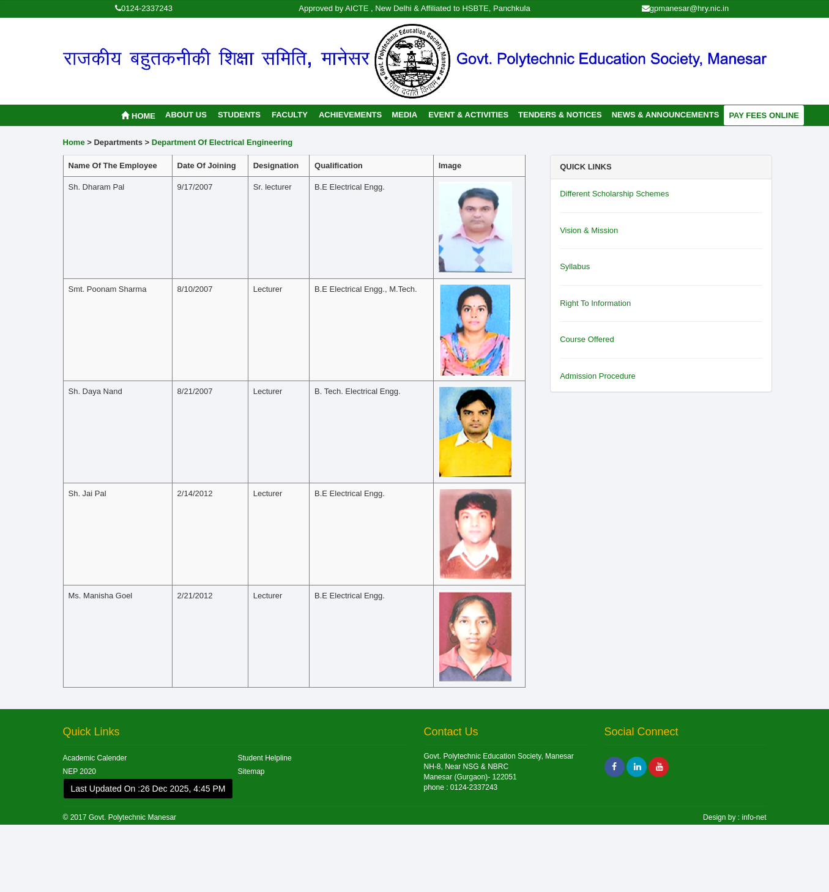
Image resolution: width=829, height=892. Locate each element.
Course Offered (587, 339)
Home (138, 116)
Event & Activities (468, 114)
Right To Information (595, 303)
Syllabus (575, 266)
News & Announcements (665, 114)
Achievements (350, 114)
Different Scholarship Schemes (614, 193)
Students (239, 114)
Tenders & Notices (560, 114)
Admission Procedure (598, 376)
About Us (186, 114)
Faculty (290, 114)
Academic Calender (95, 758)
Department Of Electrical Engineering (222, 142)
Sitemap (251, 771)
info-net (753, 817)
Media (404, 114)
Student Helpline (265, 758)
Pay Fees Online (764, 115)
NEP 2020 (80, 771)
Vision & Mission (589, 230)
